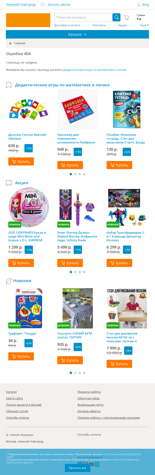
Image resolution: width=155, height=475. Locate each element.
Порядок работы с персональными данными (109, 418)
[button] (71, 174)
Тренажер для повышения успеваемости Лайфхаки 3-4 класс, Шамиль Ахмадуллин (76, 138)
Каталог (11, 392)
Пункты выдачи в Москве (23, 405)
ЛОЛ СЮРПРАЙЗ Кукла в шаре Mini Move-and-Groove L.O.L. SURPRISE (27, 236)
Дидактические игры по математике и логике (95, 70)
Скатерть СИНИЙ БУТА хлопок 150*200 (74, 335)
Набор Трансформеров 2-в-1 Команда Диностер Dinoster (126, 236)
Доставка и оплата (67, 25)
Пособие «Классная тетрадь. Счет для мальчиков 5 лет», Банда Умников (126, 138)
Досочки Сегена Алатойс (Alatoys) (27, 136)
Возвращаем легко (91, 405)
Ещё (143, 25)
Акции (122, 25)
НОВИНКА (14, 224)
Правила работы (89, 392)
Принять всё (77, 468)
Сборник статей (17, 411)
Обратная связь (89, 398)
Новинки (22, 280)
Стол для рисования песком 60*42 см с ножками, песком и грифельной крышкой (124, 337)
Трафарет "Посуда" (22, 333)
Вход (145, 4)
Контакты (99, 25)
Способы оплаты (17, 418)
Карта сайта (14, 398)
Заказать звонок (59, 4)
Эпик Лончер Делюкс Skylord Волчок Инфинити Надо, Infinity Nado (77, 236)
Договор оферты (89, 411)
